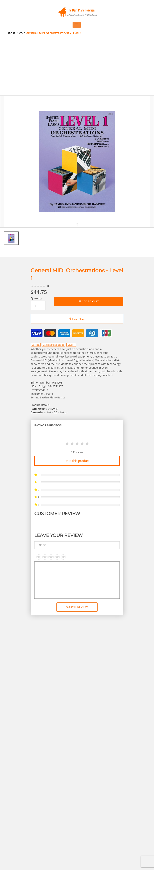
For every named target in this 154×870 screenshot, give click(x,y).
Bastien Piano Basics (53, 344)
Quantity (36, 298)
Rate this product (77, 461)
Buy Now (77, 318)
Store (11, 33)
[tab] (77, 224)
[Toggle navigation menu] (77, 25)
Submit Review (77, 607)
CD (21, 33)
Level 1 (71, 344)
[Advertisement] (77, 67)
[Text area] (77, 580)
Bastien (36, 344)
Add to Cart (89, 300)
